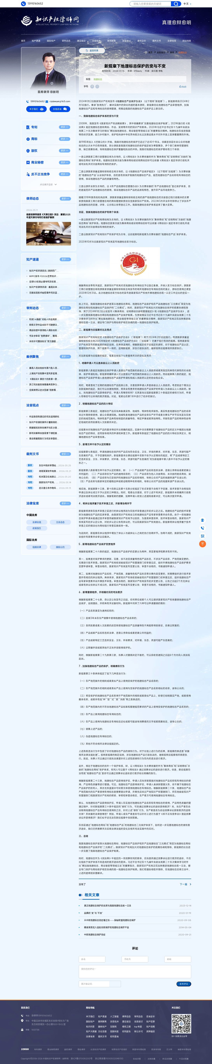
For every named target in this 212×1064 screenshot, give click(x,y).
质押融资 (150, 1031)
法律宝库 (171, 40)
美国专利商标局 (139, 1049)
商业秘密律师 (53, 1049)
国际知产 (51, 40)
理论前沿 (81, 40)
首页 (23, 40)
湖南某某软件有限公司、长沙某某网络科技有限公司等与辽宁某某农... (55, 471)
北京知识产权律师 (98, 1049)
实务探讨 (126, 40)
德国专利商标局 (184, 1049)
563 (184, 86)
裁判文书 (156, 40)
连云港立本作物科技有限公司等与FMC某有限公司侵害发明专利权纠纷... (55, 488)
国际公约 (60, 547)
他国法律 (36, 547)
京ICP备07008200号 (81, 1058)
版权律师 (68, 1049)
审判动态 (66, 40)
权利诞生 (126, 1031)
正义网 (169, 1049)
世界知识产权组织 (119, 1049)
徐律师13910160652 (42, 1015)
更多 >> (64, 126)
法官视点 (96, 40)
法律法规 (36, 522)
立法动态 (60, 522)
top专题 (138, 1026)
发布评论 (184, 984)
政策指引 (36, 528)
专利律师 (38, 1049)
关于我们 (36, 109)
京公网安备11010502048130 (109, 1058)
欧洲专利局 (156, 1049)
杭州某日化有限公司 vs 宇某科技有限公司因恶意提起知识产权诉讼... (55, 476)
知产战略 (150, 1026)
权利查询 (114, 1036)
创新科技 (114, 1031)
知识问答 (90, 1026)
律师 (172, 52)
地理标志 (182, 52)
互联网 (113, 1026)
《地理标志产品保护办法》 (129, 101)
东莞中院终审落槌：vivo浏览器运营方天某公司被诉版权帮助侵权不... (55, 465)
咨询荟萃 (150, 1016)
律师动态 (141, 40)
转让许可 (138, 1031)
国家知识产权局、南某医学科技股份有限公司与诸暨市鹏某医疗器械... (55, 482)
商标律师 (81, 1049)
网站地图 (186, 40)
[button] (45, 242)
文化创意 (102, 1031)
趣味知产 (102, 1026)
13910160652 (32, 3)
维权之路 (126, 1026)
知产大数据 (91, 1031)
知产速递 (36, 40)
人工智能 (114, 1016)
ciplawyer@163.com (58, 101)
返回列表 (94, 50)
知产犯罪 (150, 1021)
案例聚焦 (111, 40)
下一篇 (185, 884)
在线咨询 (60, 109)
